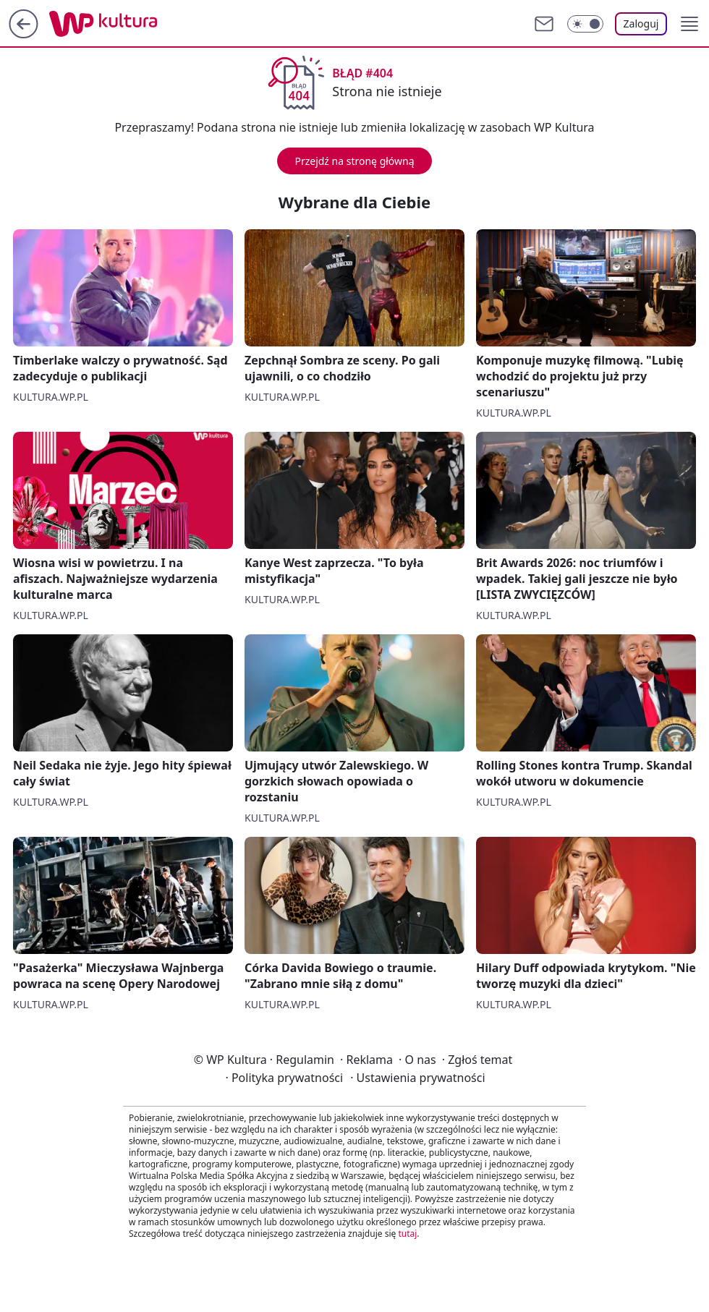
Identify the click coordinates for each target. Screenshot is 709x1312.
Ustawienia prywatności (417, 1078)
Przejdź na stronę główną (354, 161)
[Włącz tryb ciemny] (585, 24)
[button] (689, 23)
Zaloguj (641, 23)
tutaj (407, 1233)
